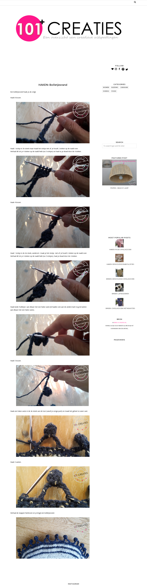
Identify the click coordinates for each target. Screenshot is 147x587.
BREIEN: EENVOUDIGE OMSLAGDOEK (120, 279)
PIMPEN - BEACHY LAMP (119, 188)
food (114, 91)
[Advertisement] (52, 70)
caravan (124, 87)
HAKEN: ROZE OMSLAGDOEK (120, 249)
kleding (115, 87)
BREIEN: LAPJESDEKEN (120, 294)
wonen (106, 87)
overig (106, 91)
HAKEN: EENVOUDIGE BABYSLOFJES (120, 264)
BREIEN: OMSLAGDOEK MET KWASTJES (120, 308)
